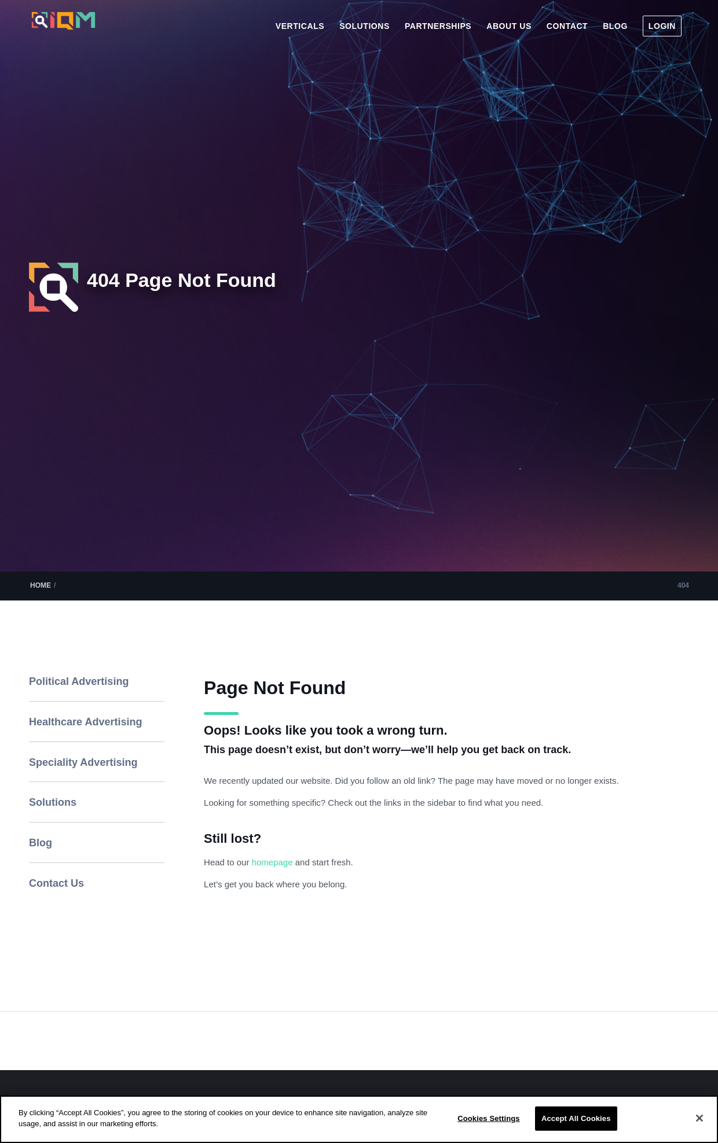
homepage (273, 862)
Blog (40, 843)
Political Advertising (79, 681)
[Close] (699, 1118)
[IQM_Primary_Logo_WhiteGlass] (63, 30)
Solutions (52, 802)
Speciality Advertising (83, 762)
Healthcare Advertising (85, 722)
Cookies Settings (488, 1118)
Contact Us (56, 883)
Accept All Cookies (576, 1118)
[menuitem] (300, 26)
